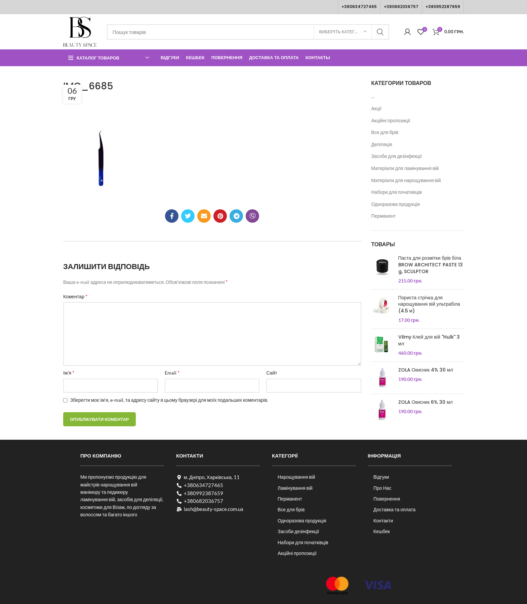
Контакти (383, 520)
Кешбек (381, 531)
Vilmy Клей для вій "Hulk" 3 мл (429, 340)
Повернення (386, 499)
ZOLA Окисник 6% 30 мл (425, 402)
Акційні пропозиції (390, 120)
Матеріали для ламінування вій (405, 168)
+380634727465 (359, 6)
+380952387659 (442, 6)
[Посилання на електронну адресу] (204, 216)
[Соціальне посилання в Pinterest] (220, 216)
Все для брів (384, 132)
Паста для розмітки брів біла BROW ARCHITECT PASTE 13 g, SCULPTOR (430, 264)
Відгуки (381, 477)
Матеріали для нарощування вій (406, 180)
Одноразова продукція (395, 204)
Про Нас (382, 488)
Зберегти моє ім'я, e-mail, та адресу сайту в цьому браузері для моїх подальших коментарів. (169, 400)
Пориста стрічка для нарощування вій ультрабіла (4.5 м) (429, 304)
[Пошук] (248, 32)
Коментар (75, 296)
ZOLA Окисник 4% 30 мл (425, 370)
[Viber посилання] (252, 216)
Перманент (383, 216)
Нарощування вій (296, 477)
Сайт (271, 373)
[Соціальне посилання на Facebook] (171, 216)
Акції (376, 108)
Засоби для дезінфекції (396, 156)
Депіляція (381, 144)
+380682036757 (401, 6)
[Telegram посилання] (236, 216)
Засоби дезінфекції (298, 531)
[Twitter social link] (188, 216)
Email (172, 372)
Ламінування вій (295, 488)
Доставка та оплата (394, 509)
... (372, 96)
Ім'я (68, 372)
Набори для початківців (396, 192)
